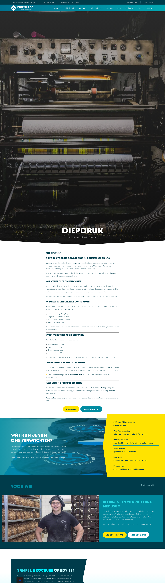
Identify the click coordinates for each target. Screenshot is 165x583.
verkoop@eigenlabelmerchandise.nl (24, 2)
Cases (139, 8)
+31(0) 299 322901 (48, 2)
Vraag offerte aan (148, 2)
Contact (149, 8)
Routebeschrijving (132, 2)
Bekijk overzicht (147, 485)
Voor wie (81, 8)
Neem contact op (91, 409)
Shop (119, 8)
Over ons (109, 8)
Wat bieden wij (68, 8)
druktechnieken (76, 374)
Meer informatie (138, 535)
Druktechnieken (95, 8)
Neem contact (51, 398)
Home (56, 8)
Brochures (129, 8)
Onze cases (71, 409)
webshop (102, 387)
